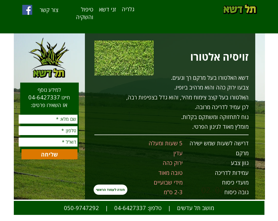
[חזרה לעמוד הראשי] (110, 190)
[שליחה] (49, 154)
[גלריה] (128, 9)
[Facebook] (27, 10)
